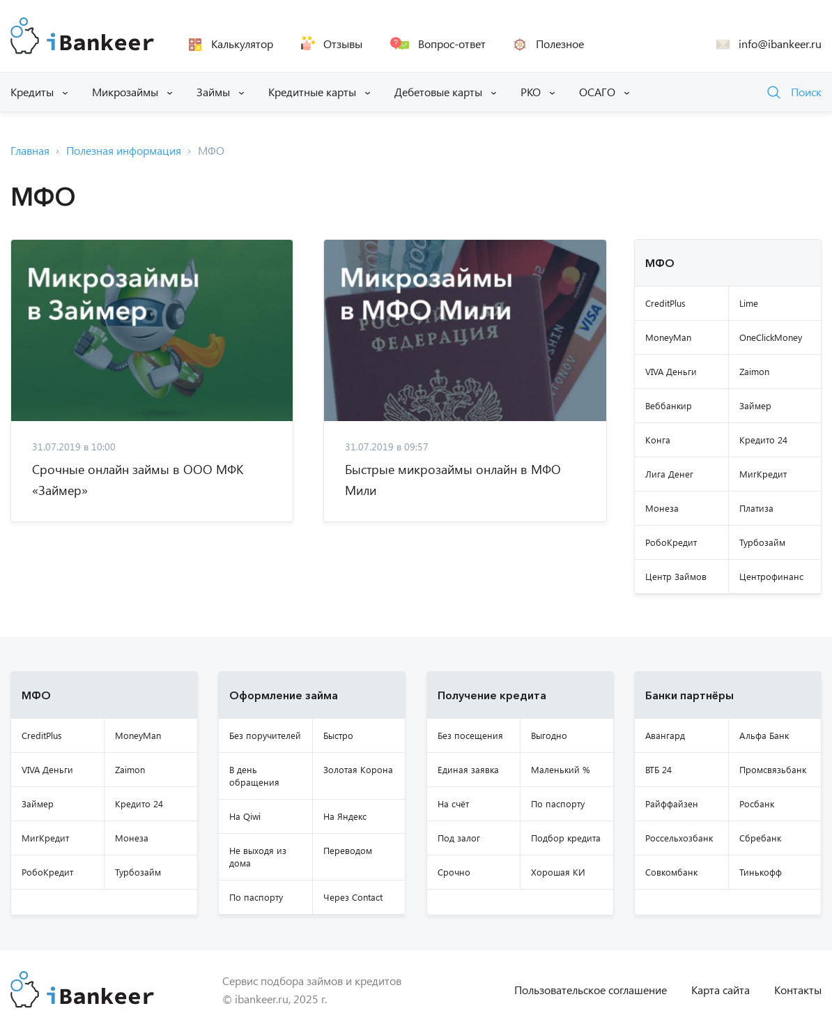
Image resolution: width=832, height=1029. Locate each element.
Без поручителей (265, 735)
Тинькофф (760, 872)
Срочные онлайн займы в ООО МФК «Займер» (137, 479)
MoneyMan (668, 337)
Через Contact (353, 897)
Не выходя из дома (257, 856)
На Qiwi (245, 816)
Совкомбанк (671, 872)
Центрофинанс (771, 576)
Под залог (459, 838)
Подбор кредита (566, 838)
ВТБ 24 (658, 769)
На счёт (453, 803)
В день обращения (254, 775)
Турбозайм (762, 542)
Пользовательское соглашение (590, 989)
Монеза (662, 508)
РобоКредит (671, 542)
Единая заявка (468, 769)
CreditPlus (665, 303)
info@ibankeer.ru (780, 43)
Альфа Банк (764, 735)
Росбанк (756, 803)
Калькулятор (242, 43)
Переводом (347, 850)
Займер (755, 405)
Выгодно (549, 735)
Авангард (665, 735)
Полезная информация (123, 150)
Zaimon (754, 371)
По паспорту (256, 897)
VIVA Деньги (671, 371)
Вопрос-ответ (452, 43)
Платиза (756, 508)
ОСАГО (597, 91)
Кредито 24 (763, 439)
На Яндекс (345, 816)
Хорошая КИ (558, 872)
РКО (531, 91)
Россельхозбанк (679, 838)
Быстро (338, 735)
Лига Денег (669, 474)
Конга (657, 439)
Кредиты (32, 91)
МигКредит (763, 474)
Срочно (454, 872)
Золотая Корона (358, 769)
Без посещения (470, 735)
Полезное (560, 43)
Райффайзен (671, 803)
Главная (29, 150)
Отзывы (342, 43)
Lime (748, 303)
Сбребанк (760, 838)
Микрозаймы (125, 91)
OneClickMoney (770, 337)
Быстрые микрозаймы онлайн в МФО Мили (453, 479)
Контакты (798, 989)
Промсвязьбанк (772, 769)
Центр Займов (676, 576)
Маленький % (560, 769)
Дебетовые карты (438, 91)
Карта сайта (720, 989)
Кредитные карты (312, 91)
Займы (213, 91)
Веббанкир (668, 405)
